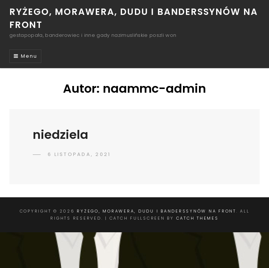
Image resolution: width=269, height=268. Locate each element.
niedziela (60, 134)
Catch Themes (197, 218)
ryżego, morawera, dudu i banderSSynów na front (156, 211)
